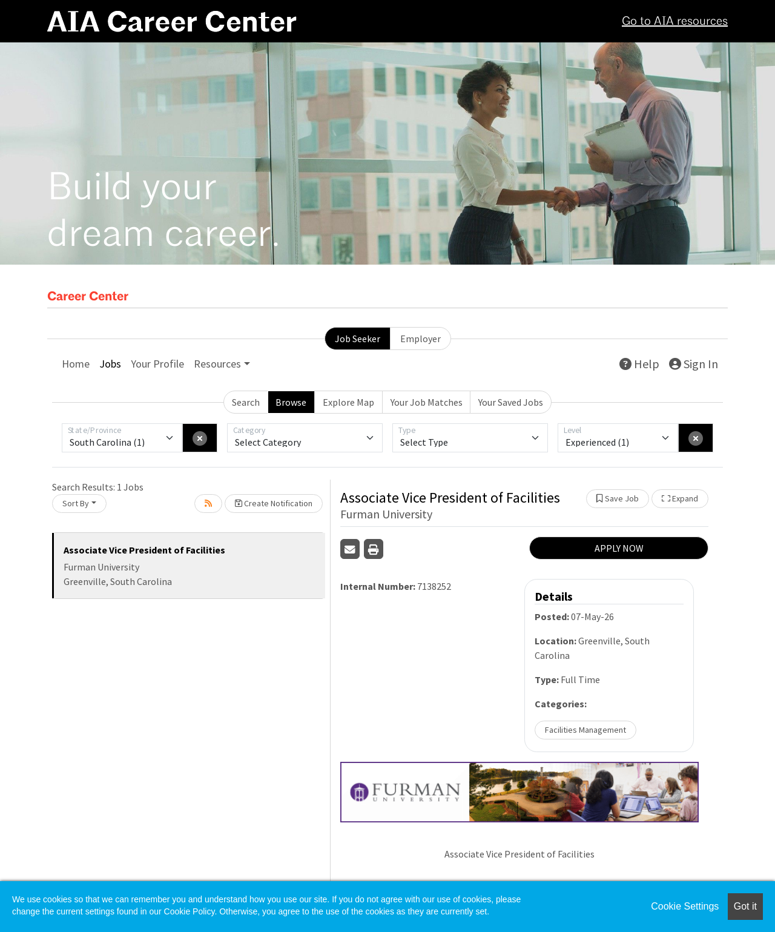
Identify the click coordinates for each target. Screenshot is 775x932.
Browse (290, 402)
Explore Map (348, 402)
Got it (745, 906)
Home (76, 364)
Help (639, 363)
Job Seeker (357, 338)
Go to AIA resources (675, 22)
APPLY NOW (619, 548)
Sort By (75, 503)
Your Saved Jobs (510, 402)
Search (246, 402)
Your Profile (157, 364)
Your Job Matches (427, 402)
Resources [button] (217, 364)
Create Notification (273, 503)
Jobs (110, 364)
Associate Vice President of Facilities (144, 550)
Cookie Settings (685, 906)
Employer (420, 338)
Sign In (693, 363)
